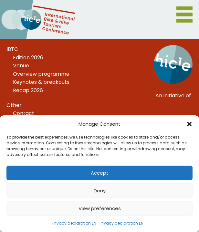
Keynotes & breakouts (41, 82)
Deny (100, 190)
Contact (23, 113)
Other (14, 105)
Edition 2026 (28, 57)
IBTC (12, 49)
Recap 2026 (28, 90)
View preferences (100, 208)
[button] (189, 124)
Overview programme (41, 74)
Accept (100, 172)
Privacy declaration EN (74, 223)
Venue (21, 65)
